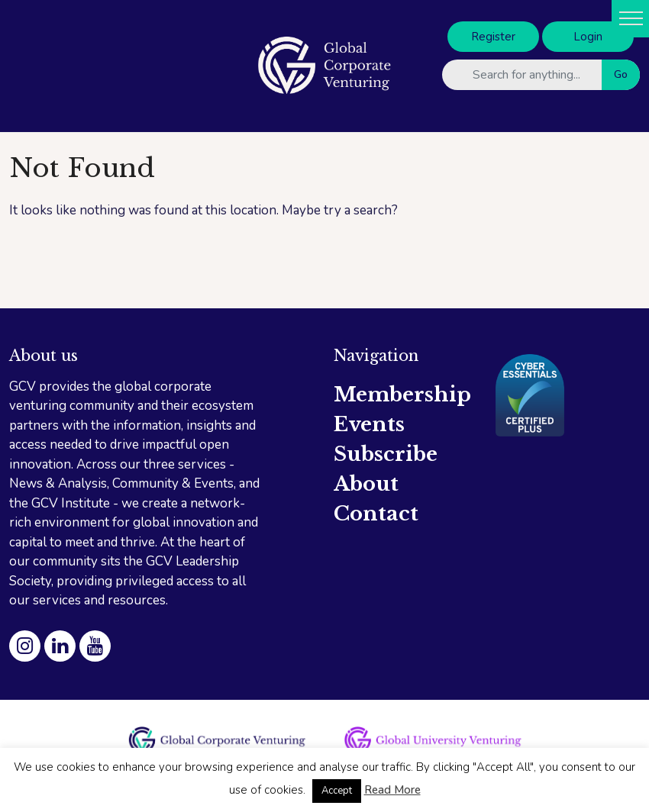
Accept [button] (336, 791)
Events (369, 424)
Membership (402, 394)
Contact (376, 513)
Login (587, 36)
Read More (392, 790)
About (366, 484)
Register (493, 36)
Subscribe (386, 454)
